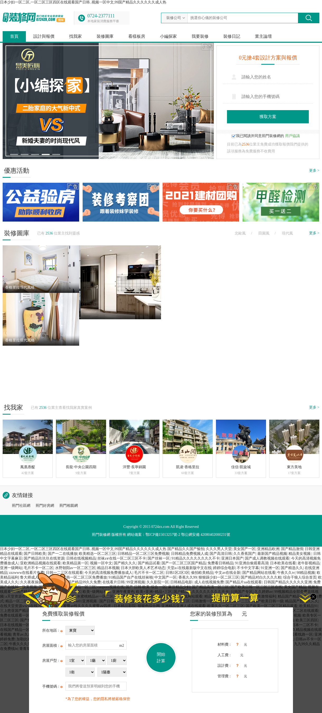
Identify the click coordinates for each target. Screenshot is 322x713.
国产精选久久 (292, 568)
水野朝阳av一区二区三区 (75, 568)
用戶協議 (292, 136)
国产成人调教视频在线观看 (267, 558)
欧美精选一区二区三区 (97, 554)
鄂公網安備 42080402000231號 (205, 535)
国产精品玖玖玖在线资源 (44, 558)
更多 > (314, 170)
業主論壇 (263, 36)
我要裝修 (200, 36)
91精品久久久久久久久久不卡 (196, 558)
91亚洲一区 (270, 568)
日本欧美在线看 (283, 563)
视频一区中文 (101, 563)
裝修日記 (231, 36)
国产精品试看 (149, 563)
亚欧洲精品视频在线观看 (40, 563)
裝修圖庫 (105, 36)
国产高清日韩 (221, 554)
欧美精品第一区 (75, 563)
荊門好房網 (45, 506)
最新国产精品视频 (272, 554)
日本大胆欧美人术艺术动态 (143, 568)
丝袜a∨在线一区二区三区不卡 (121, 558)
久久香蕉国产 (244, 554)
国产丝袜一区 (159, 558)
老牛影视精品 (308, 563)
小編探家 (168, 36)
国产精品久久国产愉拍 (185, 549)
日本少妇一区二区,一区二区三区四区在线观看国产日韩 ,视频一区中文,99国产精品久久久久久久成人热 (83, 2)
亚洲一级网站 (11, 568)
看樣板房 (136, 36)
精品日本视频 (108, 568)
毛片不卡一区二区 (38, 568)
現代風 (287, 233)
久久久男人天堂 (219, 549)
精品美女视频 (300, 554)
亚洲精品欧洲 (268, 549)
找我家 (75, 36)
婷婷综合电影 (224, 568)
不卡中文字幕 (248, 568)
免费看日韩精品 (220, 563)
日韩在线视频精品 (81, 558)
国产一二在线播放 (62, 554)
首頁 (14, 36)
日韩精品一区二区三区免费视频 (143, 554)
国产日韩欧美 (35, 554)
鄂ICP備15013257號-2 (162, 535)
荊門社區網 (21, 506)
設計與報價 (43, 36)
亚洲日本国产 (232, 558)
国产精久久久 (125, 563)
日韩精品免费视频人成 (189, 554)
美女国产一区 (244, 549)
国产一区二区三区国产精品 (184, 563)
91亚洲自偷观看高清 (251, 563)
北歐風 (240, 233)
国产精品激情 (292, 549)
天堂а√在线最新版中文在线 (189, 568)
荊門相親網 (68, 506)
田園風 (263, 233)
